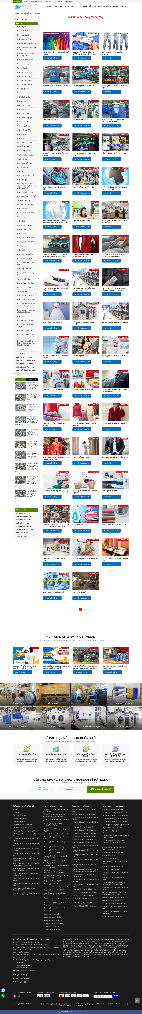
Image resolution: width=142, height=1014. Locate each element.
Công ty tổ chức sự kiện (87, 941)
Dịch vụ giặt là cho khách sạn (53, 920)
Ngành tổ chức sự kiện (87, 943)
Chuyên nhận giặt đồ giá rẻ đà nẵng (84, 814)
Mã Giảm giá (68, 1)
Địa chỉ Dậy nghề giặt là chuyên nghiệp (115, 903)
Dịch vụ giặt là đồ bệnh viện (52, 884)
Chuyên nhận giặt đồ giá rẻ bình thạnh (115, 812)
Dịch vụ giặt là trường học (111, 869)
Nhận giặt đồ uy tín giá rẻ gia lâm (83, 895)
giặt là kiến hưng (122, 954)
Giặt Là (16, 812)
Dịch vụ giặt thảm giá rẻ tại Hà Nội (54, 908)
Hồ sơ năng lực (57, 1)
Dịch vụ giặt (47, 6)
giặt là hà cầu (111, 954)
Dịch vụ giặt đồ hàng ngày (52, 929)
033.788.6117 (26, 965)
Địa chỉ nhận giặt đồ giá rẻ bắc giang (84, 833)
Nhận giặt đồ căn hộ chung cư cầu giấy (85, 892)
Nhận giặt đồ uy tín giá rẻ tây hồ (83, 827)
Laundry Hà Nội (115, 949)
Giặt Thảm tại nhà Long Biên (23, 825)
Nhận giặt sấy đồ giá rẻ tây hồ (82, 903)
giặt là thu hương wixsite (111, 952)
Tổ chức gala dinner (105, 947)
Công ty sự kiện (80, 945)
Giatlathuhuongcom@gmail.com (41, 1)
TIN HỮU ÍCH (32, 379)
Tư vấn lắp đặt (70, 6)
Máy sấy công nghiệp (20, 815)
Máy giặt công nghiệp (102, 6)
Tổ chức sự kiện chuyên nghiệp (104, 943)
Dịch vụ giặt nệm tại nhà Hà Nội (54, 853)
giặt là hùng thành (84, 951)
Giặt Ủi (123, 6)
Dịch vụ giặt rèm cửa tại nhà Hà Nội (55, 850)
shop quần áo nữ (92, 939)
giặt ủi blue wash (96, 951)
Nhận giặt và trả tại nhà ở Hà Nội (113, 916)
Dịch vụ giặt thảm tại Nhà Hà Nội (54, 847)
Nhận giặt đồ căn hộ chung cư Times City (56, 834)
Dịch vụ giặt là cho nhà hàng (53, 917)
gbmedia (68, 949)
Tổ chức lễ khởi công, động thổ (88, 947)
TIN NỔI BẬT (20, 379)
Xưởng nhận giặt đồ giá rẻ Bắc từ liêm (85, 842)
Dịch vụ (116, 6)
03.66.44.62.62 (26, 967)
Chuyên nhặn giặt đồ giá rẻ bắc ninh (84, 830)
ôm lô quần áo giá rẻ (119, 939)
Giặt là (36, 6)
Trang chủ (17, 1)
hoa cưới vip (66, 951)
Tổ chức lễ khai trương (93, 945)
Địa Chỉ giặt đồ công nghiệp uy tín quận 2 (116, 825)
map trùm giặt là (68, 952)
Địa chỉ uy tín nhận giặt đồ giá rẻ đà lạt (85, 836)
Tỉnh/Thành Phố (85, 6)
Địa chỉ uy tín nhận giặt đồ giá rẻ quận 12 (116, 815)
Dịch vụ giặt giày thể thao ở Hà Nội (55, 890)
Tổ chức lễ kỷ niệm (73, 947)
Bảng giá (58, 6)
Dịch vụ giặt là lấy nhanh (51, 914)
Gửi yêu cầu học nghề (100, 789)
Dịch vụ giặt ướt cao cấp (51, 926)
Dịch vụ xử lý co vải (109, 855)
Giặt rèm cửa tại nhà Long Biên (23, 828)
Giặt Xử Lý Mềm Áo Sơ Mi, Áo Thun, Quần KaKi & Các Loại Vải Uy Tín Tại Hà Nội (114, 842)
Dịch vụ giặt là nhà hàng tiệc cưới (113, 866)
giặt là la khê (66, 956)
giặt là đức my (121, 951)
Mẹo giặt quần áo (19, 821)
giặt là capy (85, 956)
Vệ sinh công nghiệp (20, 818)
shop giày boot (116, 947)
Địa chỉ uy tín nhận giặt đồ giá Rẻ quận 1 (115, 821)
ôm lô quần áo (108, 939)
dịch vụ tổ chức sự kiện (72, 941)
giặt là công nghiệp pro (102, 949)
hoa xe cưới (124, 949)
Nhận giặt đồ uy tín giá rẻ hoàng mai (84, 889)
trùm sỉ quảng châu (80, 939)
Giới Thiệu (26, 1)
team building (90, 949)
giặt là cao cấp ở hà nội (80, 952)
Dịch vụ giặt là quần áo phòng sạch (114, 852)
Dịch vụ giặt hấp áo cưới (51, 911)
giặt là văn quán (76, 956)
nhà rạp (100, 939)
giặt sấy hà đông (101, 954)
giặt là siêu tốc (76, 954)
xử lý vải (113, 951)
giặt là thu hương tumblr (95, 952)
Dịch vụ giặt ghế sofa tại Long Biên (25, 831)
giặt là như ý (106, 951)
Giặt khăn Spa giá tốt (109, 858)
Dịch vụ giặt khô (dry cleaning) (53, 923)
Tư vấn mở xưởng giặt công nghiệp (114, 897)
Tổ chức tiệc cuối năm (107, 945)
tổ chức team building (78, 949)
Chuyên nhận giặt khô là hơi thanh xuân (85, 906)
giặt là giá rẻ (75, 951)
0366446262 (20, 962)
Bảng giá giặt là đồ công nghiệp (53, 881)
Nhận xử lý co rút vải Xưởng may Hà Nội (56, 887)
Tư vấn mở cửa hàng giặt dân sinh (113, 900)
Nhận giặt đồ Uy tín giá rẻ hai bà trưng (85, 839)
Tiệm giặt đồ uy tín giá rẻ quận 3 (113, 828)
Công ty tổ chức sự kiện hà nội (114, 941)
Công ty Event (99, 941)
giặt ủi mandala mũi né (89, 954)
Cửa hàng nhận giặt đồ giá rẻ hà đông (114, 818)
